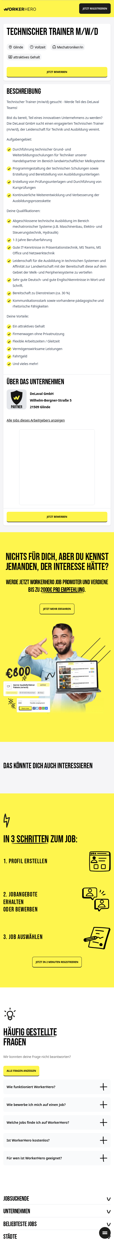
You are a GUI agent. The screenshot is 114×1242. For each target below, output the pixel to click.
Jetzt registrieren (95, 8)
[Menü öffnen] (105, 1233)
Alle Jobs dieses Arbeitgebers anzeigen (36, 420)
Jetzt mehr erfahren (57, 609)
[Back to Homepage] (21, 8)
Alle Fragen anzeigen (21, 1070)
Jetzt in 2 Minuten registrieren (57, 962)
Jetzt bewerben (57, 72)
